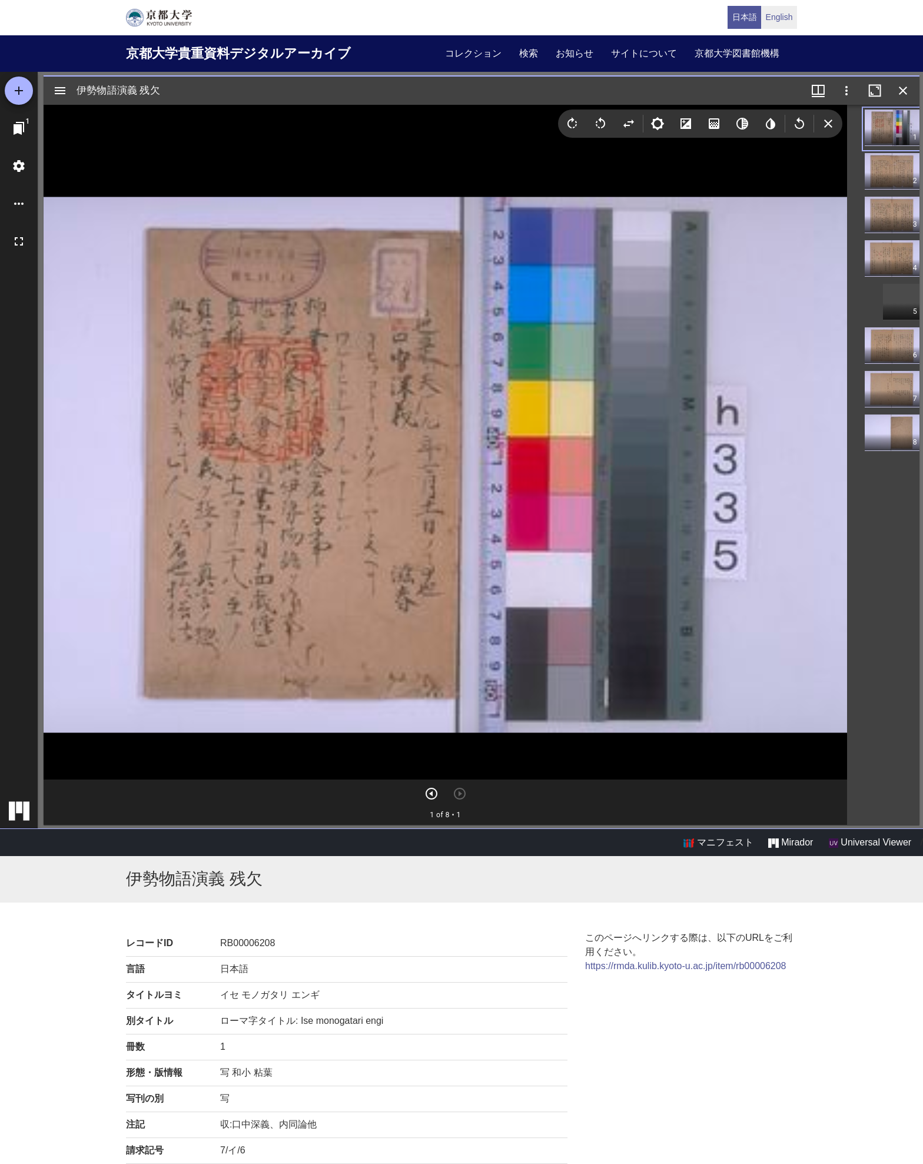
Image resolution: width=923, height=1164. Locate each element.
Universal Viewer (870, 842)
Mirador (790, 842)
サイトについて (644, 53)
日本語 (744, 17)
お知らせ (574, 53)
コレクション (473, 53)
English (779, 17)
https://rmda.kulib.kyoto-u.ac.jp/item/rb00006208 (685, 966)
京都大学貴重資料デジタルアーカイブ (238, 53)
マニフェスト (718, 842)
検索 (528, 53)
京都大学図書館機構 (737, 53)
